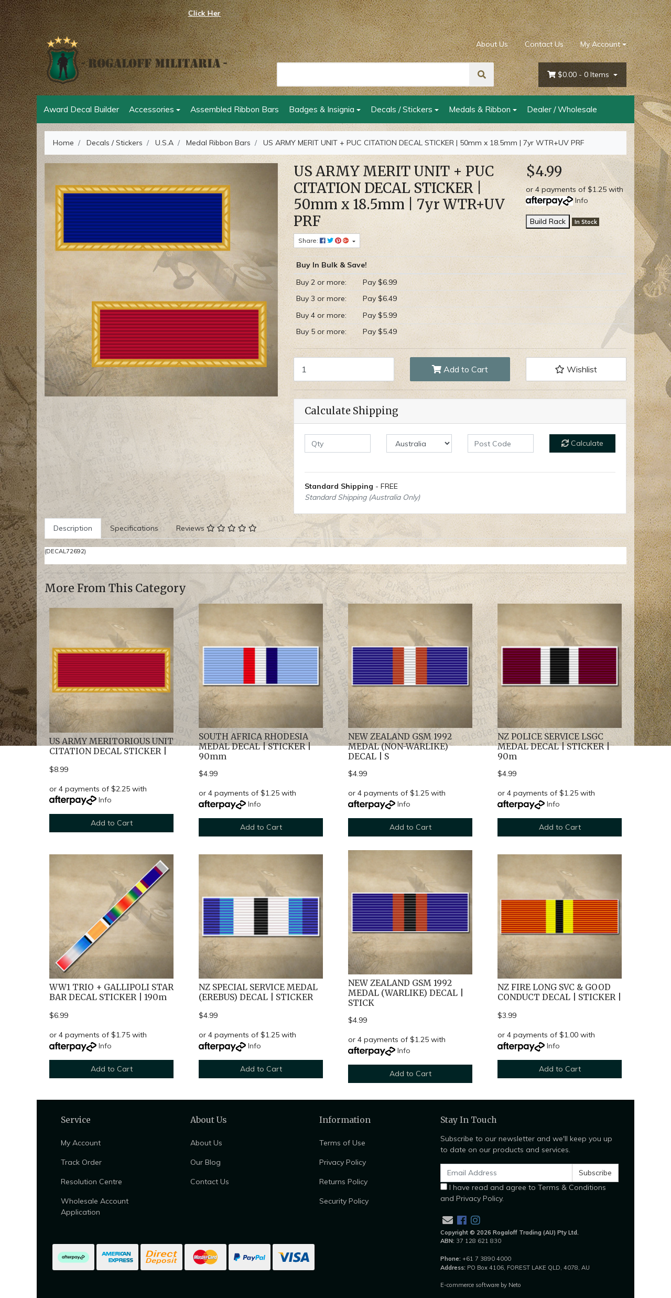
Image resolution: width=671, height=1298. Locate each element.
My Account (81, 1142)
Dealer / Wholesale (562, 109)
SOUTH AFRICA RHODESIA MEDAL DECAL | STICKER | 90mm (255, 746)
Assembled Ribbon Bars (234, 109)
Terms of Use (342, 1142)
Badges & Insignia (321, 109)
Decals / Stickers (401, 109)
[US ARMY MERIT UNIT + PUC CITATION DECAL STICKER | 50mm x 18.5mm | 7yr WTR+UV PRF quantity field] (344, 369)
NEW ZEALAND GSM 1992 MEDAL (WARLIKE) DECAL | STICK (405, 993)
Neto (514, 1285)
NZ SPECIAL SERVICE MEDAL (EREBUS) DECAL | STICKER (258, 992)
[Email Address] (506, 1173)
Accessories (151, 109)
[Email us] (447, 1220)
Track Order (81, 1162)
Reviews (216, 528)
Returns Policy (343, 1181)
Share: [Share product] (324, 240)
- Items (579, 74)
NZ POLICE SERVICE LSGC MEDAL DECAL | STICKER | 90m (553, 746)
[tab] (73, 528)
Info (581, 200)
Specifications (134, 528)
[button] (576, 369)
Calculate (582, 443)
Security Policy (344, 1201)
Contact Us (544, 44)
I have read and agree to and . (523, 1193)
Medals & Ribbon (480, 109)
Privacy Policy (342, 1162)
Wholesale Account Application (94, 1206)
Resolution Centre (91, 1181)
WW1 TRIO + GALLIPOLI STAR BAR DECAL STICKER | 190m (111, 992)
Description (72, 528)
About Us (492, 44)
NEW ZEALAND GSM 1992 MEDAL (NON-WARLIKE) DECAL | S (400, 746)
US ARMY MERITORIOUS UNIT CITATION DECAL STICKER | (111, 746)
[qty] (338, 443)
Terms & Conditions (572, 1187)
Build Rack (548, 221)
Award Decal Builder (81, 109)
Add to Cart (460, 369)
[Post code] (501, 443)
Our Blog (205, 1162)
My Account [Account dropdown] (600, 44)
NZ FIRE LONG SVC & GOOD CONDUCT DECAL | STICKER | (559, 992)
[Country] (419, 443)
